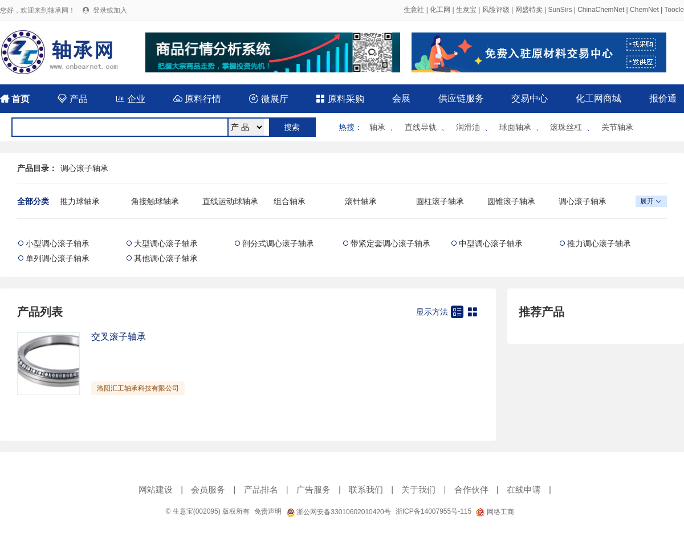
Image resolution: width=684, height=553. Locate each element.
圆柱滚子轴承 (440, 201)
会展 (401, 98)
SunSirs (560, 10)
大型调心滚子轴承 (166, 243)
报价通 (663, 98)
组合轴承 (290, 201)
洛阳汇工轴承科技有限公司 (138, 388)
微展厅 (268, 99)
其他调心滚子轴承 (166, 258)
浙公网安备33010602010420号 (338, 512)
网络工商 (495, 512)
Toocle (674, 10)
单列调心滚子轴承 (57, 258)
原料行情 (197, 99)
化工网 (440, 10)
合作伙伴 (471, 489)
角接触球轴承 (155, 201)
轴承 (377, 127)
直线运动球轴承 (230, 201)
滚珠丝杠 (566, 127)
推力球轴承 (80, 201)
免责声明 (268, 511)
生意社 (414, 10)
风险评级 (496, 10)
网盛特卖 (529, 10)
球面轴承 (515, 127)
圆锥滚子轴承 (511, 201)
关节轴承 (617, 127)
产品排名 (261, 489)
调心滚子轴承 (84, 168)
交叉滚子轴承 (118, 336)
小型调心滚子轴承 (57, 243)
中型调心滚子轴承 (491, 243)
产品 (72, 99)
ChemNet (644, 10)
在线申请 (524, 489)
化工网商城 (598, 98)
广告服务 (313, 489)
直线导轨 (421, 127)
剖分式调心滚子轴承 (278, 243)
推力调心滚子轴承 (599, 243)
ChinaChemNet (600, 10)
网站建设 (156, 489)
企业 (130, 99)
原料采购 (340, 99)
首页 (15, 99)
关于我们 (418, 489)
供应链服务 (461, 98)
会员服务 (208, 489)
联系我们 (366, 489)
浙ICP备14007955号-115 (433, 511)
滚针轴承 (361, 201)
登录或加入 (110, 10)
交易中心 (529, 98)
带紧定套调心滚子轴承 (390, 243)
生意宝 (466, 10)
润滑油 (468, 127)
